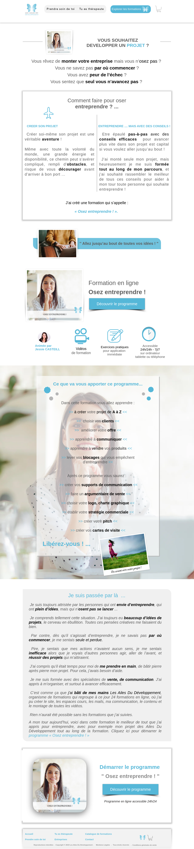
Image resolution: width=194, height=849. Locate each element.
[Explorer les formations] (130, 9)
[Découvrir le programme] (117, 303)
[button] (159, 9)
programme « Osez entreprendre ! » (59, 735)
